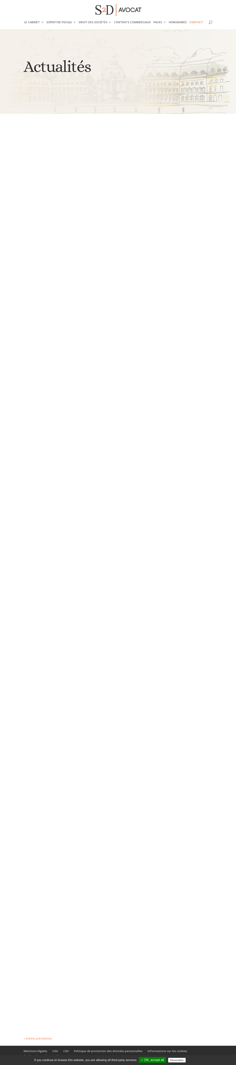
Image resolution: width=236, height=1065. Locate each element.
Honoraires (178, 22)
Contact (196, 22)
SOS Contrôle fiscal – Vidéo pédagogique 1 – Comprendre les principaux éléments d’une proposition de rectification (49, 444)
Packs (157, 22)
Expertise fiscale (59, 22)
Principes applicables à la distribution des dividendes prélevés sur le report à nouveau (51, 789)
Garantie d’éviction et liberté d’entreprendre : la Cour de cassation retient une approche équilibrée (182, 762)
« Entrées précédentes (38, 1038)
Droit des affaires (58, 812)
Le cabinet (32, 22)
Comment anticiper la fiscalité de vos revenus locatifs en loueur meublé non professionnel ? (184, 201)
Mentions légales (35, 1051)
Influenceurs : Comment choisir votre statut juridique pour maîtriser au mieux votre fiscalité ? (50, 313)
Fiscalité (53, 473)
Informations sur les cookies (167, 1051)
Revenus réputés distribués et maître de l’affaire (118, 480)
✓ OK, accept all (152, 1060)
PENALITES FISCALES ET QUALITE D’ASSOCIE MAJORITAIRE (113, 784)
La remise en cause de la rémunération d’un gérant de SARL (179, 505)
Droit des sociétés (93, 22)
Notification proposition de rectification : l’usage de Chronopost (47, 950)
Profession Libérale (192, 373)
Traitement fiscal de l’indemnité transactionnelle (183, 644)
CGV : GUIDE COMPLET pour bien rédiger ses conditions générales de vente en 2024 (48, 199)
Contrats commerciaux (132, 22)
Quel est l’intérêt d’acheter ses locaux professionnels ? (116, 338)
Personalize (177, 1060)
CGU (55, 1051)
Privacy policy (196, 1060)
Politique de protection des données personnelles (108, 1051)
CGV (66, 1051)
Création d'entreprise (59, 222)
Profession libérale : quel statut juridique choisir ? (181, 356)
